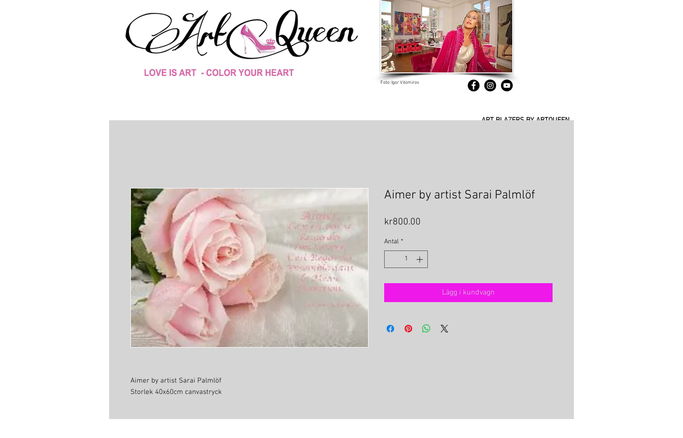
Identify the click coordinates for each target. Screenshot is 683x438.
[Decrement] (391, 259)
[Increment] (420, 259)
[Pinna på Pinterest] (408, 328)
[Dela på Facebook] (390, 328)
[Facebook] (474, 85)
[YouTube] (507, 85)
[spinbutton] (406, 259)
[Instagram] (490, 85)
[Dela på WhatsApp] (426, 328)
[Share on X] (444, 328)
